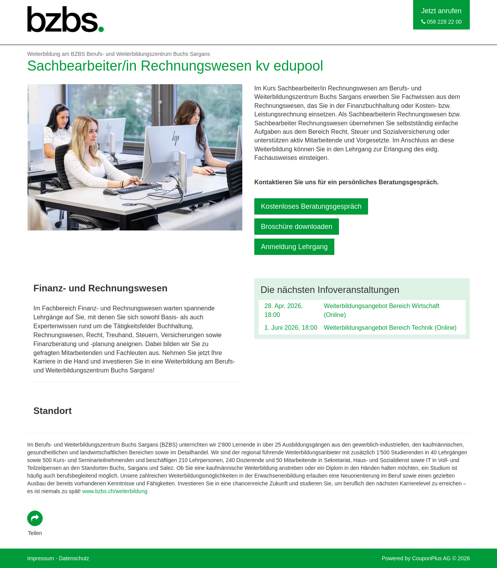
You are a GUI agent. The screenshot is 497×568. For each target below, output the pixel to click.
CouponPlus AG (431, 558)
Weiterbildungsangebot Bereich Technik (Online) (390, 327)
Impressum (40, 558)
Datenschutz (74, 558)
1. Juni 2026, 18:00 (290, 327)
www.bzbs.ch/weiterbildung (115, 491)
